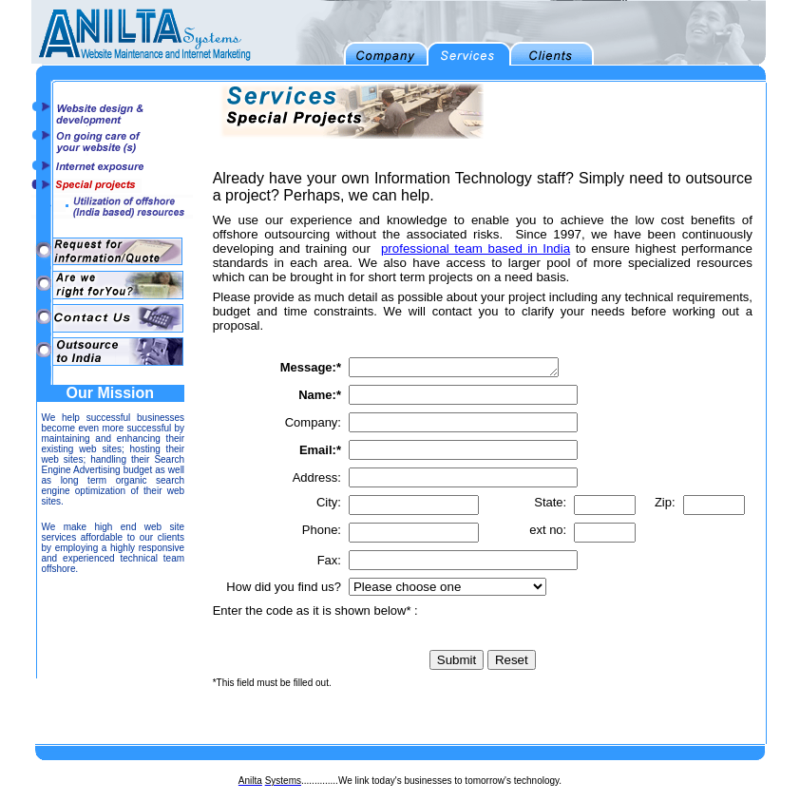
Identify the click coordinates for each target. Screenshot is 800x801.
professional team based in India (475, 248)
